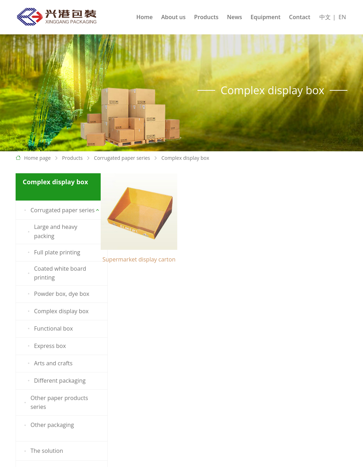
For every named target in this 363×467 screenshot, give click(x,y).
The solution (42, 451)
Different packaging (55, 381)
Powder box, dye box (57, 294)
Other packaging (48, 425)
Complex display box (185, 157)
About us (173, 17)
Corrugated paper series (122, 157)
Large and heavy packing (51, 231)
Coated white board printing (55, 273)
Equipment (265, 17)
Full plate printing (52, 252)
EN (342, 17)
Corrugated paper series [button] (58, 210)
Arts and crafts (49, 363)
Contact (299, 17)
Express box (45, 346)
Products (206, 17)
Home (144, 17)
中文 (325, 17)
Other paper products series (55, 402)
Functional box (49, 328)
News (234, 17)
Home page (37, 157)
